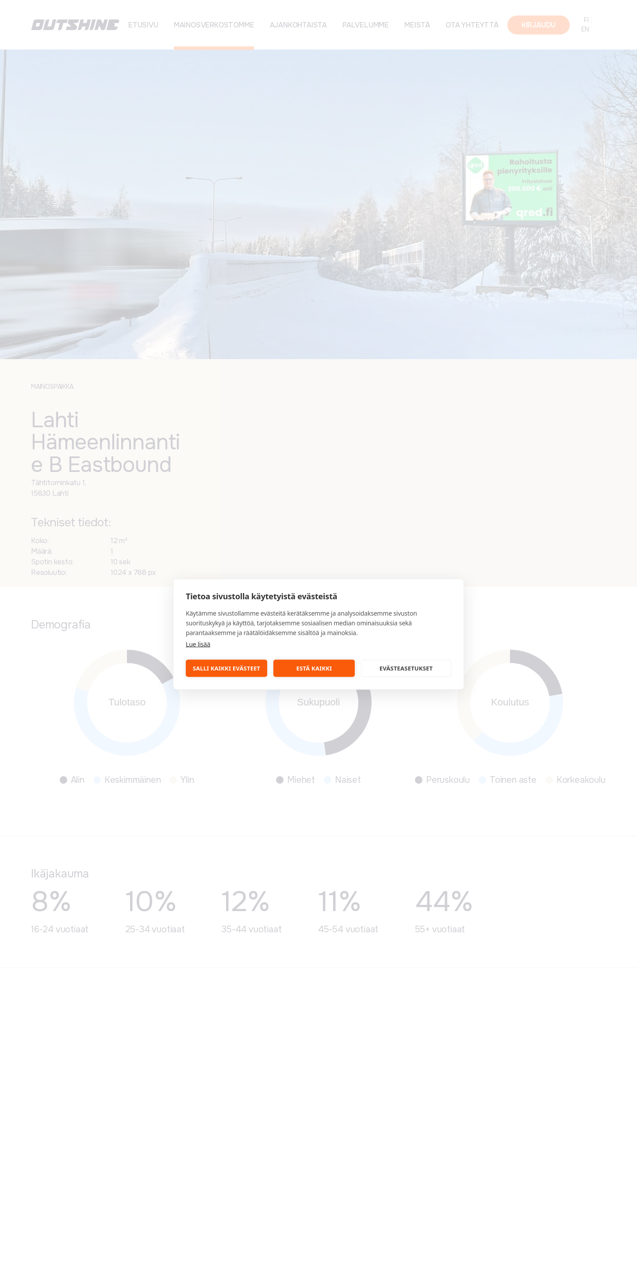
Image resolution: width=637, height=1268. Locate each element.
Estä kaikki (314, 668)
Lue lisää (198, 644)
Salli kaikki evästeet (227, 668)
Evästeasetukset (406, 668)
